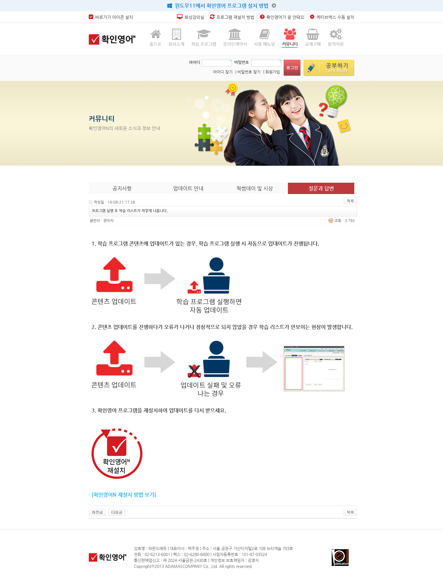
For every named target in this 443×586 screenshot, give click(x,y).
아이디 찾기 (223, 72)
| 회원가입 (271, 72)
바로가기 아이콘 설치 (111, 17)
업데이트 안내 (188, 188)
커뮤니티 (290, 37)
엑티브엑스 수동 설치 (332, 17)
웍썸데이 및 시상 (254, 188)
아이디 (194, 62)
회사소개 (176, 37)
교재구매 (313, 37)
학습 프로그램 (203, 37)
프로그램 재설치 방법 (232, 17)
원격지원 (336, 37)
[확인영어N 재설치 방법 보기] (124, 494)
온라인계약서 (235, 37)
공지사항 (122, 188)
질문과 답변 (321, 188)
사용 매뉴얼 (264, 37)
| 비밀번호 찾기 (247, 72)
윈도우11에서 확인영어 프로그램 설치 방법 (217, 5)
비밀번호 (241, 62)
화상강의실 (190, 17)
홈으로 (155, 37)
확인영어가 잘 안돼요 (282, 17)
